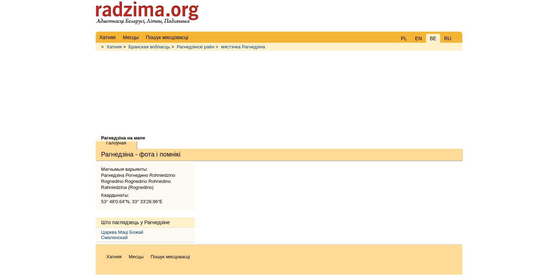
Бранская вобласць (149, 46)
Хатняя (114, 46)
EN (418, 38)
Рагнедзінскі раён (196, 46)
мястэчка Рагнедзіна (243, 46)
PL (404, 38)
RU (447, 38)
